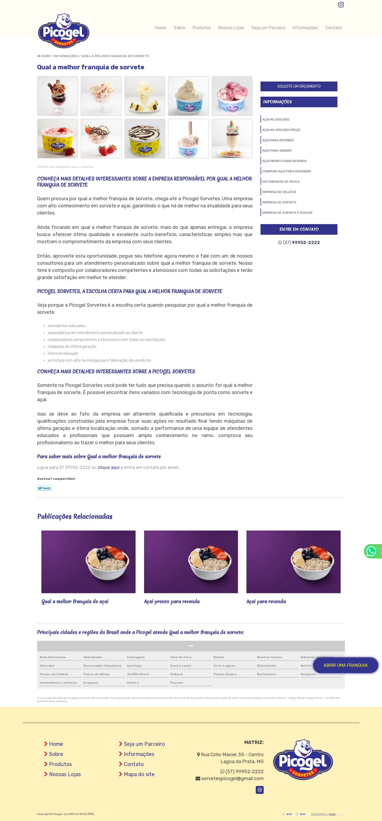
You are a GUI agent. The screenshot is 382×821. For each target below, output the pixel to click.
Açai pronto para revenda (284, 161)
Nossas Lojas (231, 27)
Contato (333, 27)
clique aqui (109, 467)
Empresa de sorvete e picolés (287, 213)
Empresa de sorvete (279, 202)
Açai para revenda (278, 140)
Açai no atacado (275, 119)
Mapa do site (137, 774)
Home (160, 27)
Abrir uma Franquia (346, 665)
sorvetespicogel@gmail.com (230, 778)
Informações (305, 27)
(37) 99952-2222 (242, 772)
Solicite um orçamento (299, 86)
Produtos (202, 27)
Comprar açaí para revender (286, 171)
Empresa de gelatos (279, 192)
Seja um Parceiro (268, 27)
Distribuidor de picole (281, 181)
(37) (299, 242)
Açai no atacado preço (281, 130)
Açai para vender (277, 150)
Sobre (179, 27)
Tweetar (44, 488)
